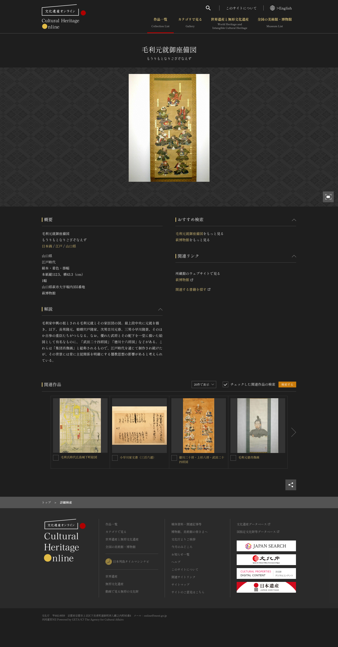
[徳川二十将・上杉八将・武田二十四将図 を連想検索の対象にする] (174, 458)
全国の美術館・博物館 (274, 23)
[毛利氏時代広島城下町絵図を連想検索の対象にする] (56, 458)
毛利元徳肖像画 (248, 457)
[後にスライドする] (292, 432)
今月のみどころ (181, 547)
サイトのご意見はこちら (188, 592)
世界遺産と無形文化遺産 (230, 23)
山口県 (71, 246)
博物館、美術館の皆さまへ (189, 532)
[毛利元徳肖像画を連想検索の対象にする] (233, 458)
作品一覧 (160, 23)
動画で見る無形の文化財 (122, 591)
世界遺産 (111, 576)
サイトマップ (180, 584)
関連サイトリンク (183, 577)
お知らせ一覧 (180, 554)
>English (281, 8)
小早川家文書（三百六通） (138, 457)
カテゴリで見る (190, 23)
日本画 (47, 246)
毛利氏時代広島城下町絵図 (79, 457)
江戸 (58, 246)
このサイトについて (241, 8)
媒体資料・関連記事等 (186, 524)
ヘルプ (175, 562)
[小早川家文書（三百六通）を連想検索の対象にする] (115, 458)
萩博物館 (182, 239)
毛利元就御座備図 (189, 233)
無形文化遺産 (114, 584)
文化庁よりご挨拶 (183, 539)
